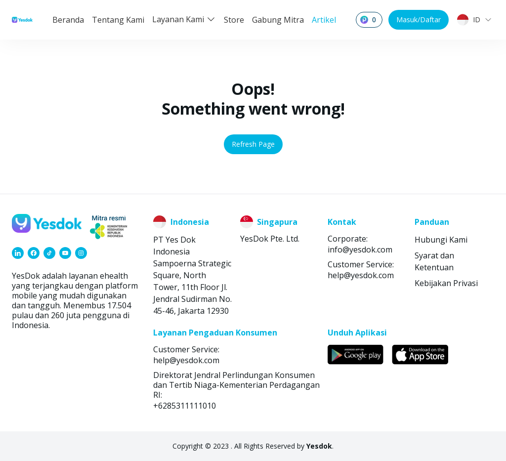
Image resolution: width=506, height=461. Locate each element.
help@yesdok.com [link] (361, 275)
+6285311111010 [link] (184, 405)
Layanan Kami (184, 19)
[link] (18, 253)
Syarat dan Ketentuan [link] (434, 261)
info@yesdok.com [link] (360, 249)
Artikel (324, 19)
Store (234, 19)
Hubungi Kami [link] (441, 239)
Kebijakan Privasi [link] (446, 283)
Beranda (68, 19)
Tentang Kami (118, 19)
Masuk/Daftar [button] (418, 19)
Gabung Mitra (278, 19)
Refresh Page (253, 144)
